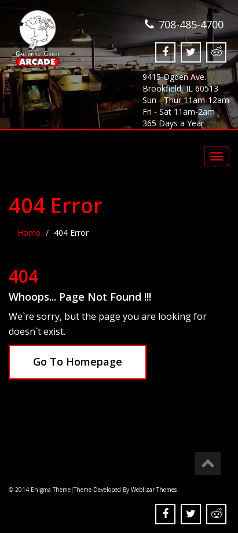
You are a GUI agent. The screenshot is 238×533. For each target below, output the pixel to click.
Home (29, 232)
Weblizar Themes (154, 489)
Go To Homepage (77, 361)
